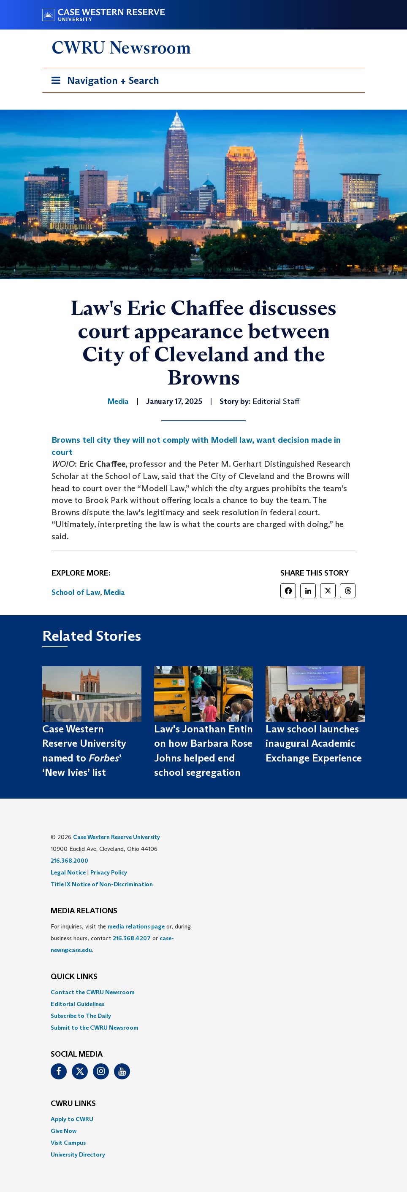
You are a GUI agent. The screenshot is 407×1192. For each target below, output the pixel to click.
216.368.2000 (69, 860)
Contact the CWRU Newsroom (93, 992)
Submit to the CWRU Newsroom (94, 1027)
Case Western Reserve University (116, 837)
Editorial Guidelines (77, 1004)
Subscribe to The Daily (81, 1016)
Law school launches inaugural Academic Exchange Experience (314, 743)
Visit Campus (68, 1142)
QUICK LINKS (74, 977)
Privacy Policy (108, 872)
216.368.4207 (132, 938)
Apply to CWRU (72, 1119)
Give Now (63, 1131)
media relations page (136, 926)
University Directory (78, 1154)
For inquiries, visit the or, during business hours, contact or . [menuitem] (121, 938)
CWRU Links (73, 1104)
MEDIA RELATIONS (84, 911)
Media (114, 592)
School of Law (76, 592)
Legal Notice (68, 872)
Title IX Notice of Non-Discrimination (102, 884)
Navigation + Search (102, 82)
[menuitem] (203, 992)
